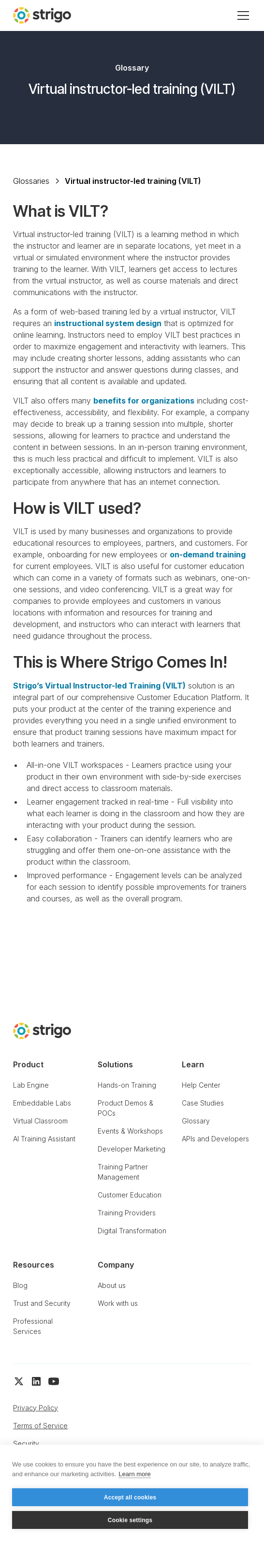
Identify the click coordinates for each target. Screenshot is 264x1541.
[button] (241, 15)
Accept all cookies (130, 1497)
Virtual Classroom (40, 1121)
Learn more (134, 1474)
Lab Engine (31, 1085)
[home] (42, 15)
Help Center (201, 1085)
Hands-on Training (127, 1085)
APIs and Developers (215, 1139)
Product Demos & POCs (125, 1108)
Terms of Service (40, 1425)
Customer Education (129, 1195)
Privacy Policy (35, 1408)
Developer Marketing (131, 1149)
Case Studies (203, 1103)
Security (26, 1443)
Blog (20, 1285)
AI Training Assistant (44, 1139)
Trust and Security (42, 1303)
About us (112, 1285)
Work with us (118, 1303)
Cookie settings (130, 1520)
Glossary (196, 1121)
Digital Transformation (132, 1231)
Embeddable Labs (42, 1103)
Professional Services (33, 1326)
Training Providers (127, 1213)
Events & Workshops (130, 1131)
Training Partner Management (123, 1172)
